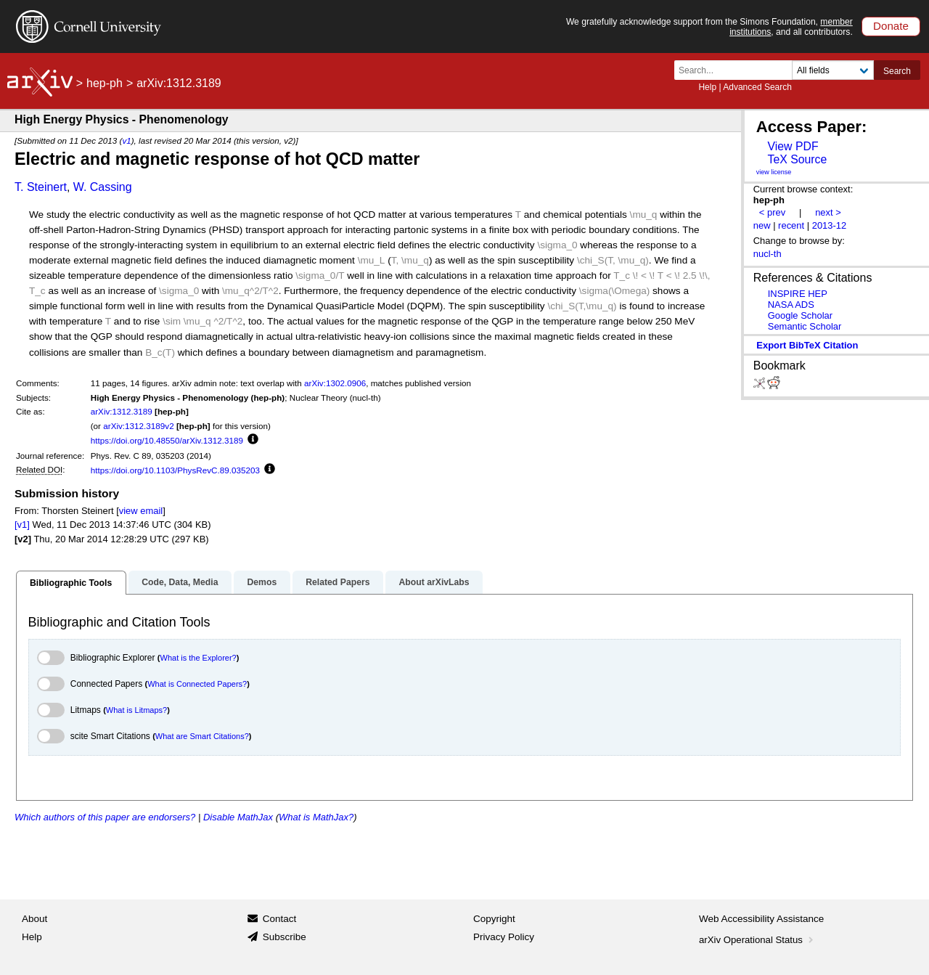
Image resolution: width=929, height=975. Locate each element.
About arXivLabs (433, 582)
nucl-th (767, 253)
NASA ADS (791, 304)
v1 (126, 140)
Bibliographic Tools (71, 583)
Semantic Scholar (805, 326)
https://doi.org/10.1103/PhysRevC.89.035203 (175, 470)
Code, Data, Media (180, 582)
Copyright (494, 918)
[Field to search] (833, 70)
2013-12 (829, 225)
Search (897, 71)
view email (141, 510)
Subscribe (284, 936)
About (34, 918)
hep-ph (104, 83)
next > (828, 212)
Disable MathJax (238, 817)
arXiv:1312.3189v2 (138, 426)
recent (791, 225)
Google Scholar (800, 315)
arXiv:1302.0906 (335, 383)
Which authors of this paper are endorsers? (105, 817)
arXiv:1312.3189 (121, 411)
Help (707, 87)
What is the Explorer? (198, 657)
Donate (891, 26)
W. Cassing (102, 187)
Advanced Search (757, 87)
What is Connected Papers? (197, 684)
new (762, 225)
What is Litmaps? (136, 710)
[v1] (22, 524)
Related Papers (337, 582)
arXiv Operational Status (757, 939)
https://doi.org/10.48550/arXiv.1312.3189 (167, 440)
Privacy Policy (503, 936)
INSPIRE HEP (797, 293)
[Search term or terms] (737, 70)
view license (774, 172)
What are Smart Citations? (202, 736)
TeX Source (797, 159)
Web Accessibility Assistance (761, 918)
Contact (280, 918)
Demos (262, 582)
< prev (772, 212)
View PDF (792, 146)
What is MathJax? (316, 817)
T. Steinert (41, 187)
